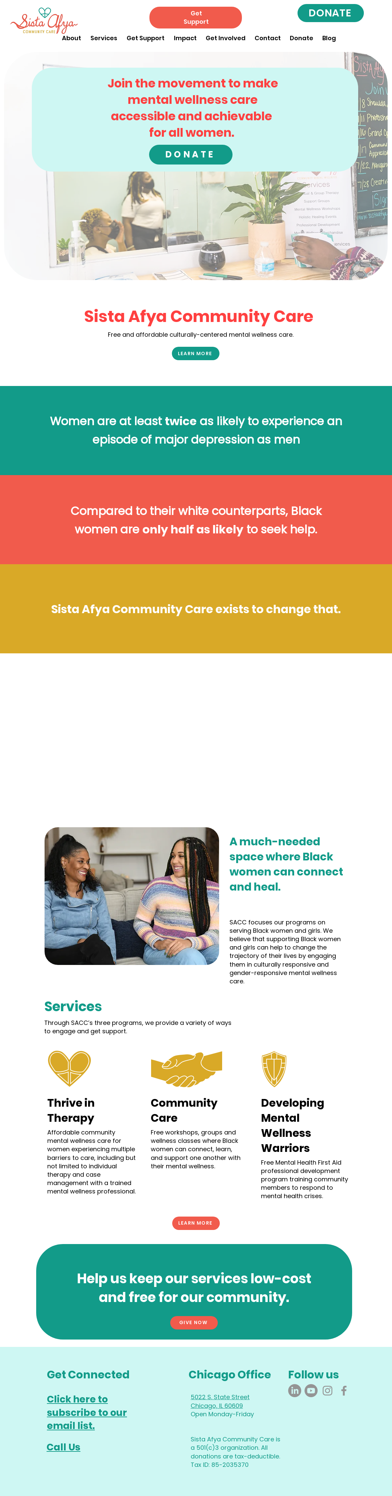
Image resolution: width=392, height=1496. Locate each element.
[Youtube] (311, 1390)
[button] (71, 35)
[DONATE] (331, 13)
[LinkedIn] (294, 1390)
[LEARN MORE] (195, 353)
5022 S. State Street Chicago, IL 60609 (220, 1401)
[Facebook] (343, 1390)
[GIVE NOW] (194, 1322)
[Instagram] (327, 1390)
